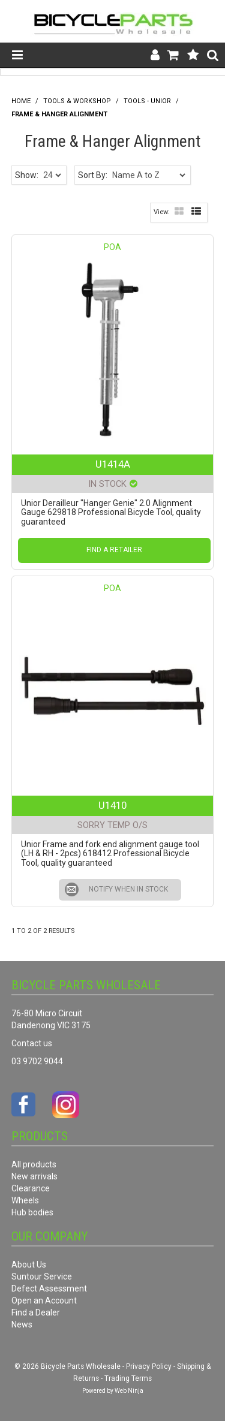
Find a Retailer (114, 550)
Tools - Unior (147, 101)
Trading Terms (128, 1378)
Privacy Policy (149, 1366)
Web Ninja (129, 1390)
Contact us (31, 1043)
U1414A (112, 464)
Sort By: (92, 175)
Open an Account (44, 1300)
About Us (28, 1264)
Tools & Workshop (77, 101)
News (21, 1324)
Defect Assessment (49, 1288)
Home (21, 101)
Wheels (25, 1200)
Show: (26, 175)
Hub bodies (32, 1212)
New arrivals (34, 1176)
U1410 (112, 805)
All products (33, 1164)
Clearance (30, 1188)
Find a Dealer (35, 1312)
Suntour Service (41, 1276)
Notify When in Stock (128, 889)
